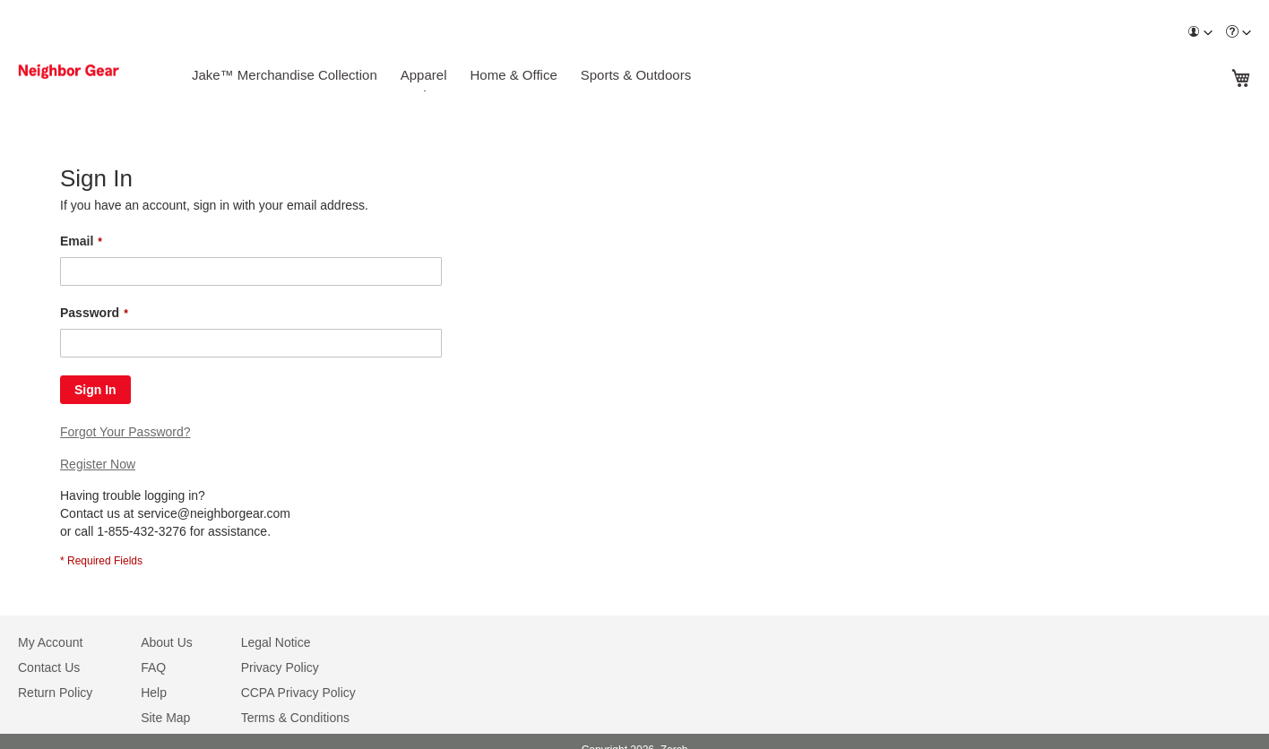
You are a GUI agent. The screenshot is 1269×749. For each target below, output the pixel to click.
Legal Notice (276, 642)
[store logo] (92, 71)
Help (154, 692)
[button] (1200, 32)
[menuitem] (1200, 32)
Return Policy (55, 692)
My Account (50, 642)
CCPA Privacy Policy (298, 692)
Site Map (165, 717)
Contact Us (49, 667)
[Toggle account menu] (1208, 33)
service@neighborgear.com (213, 513)
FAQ (153, 667)
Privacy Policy (280, 667)
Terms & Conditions (295, 717)
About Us (167, 642)
